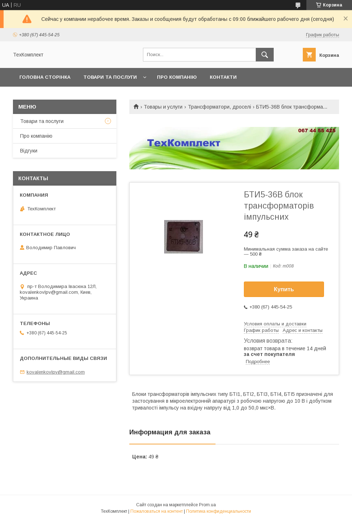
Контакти (223, 77)
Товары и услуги (163, 107)
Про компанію (177, 77)
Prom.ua (207, 504)
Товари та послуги (110, 77)
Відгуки (28, 151)
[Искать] (265, 54)
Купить (284, 289)
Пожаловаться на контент (156, 511)
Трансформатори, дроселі (219, 107)
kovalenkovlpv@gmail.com (56, 372)
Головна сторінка (44, 77)
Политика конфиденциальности (218, 511)
